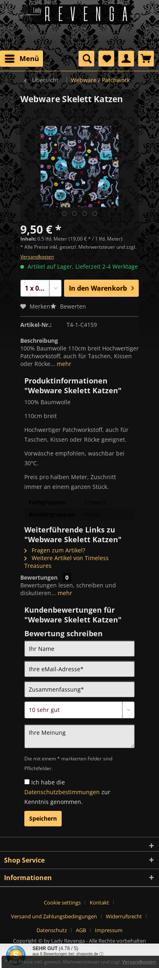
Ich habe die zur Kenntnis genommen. (67, 792)
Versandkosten (37, 256)
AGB (81, 930)
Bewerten (68, 306)
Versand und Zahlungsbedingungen (54, 916)
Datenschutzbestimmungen (62, 792)
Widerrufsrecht (124, 916)
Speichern (43, 818)
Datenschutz (52, 930)
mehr (63, 364)
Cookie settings (62, 902)
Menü (22, 57)
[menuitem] (21, 58)
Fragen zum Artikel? (54, 550)
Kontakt (99, 902)
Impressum (108, 930)
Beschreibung (39, 340)
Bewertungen (39, 577)
